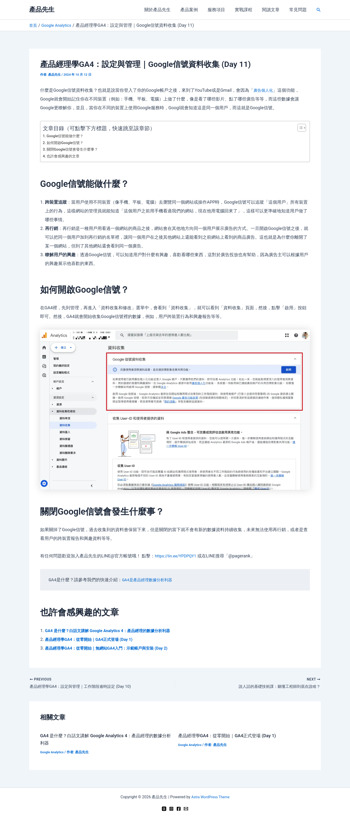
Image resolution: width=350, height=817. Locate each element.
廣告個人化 (264, 89)
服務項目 (219, 9)
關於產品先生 (163, 9)
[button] (318, 10)
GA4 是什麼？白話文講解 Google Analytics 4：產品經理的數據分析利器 (114, 630)
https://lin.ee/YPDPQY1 (177, 555)
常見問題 (298, 9)
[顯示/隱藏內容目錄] (299, 127)
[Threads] (164, 808)
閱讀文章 (272, 9)
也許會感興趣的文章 (64, 156)
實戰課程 (246, 9)
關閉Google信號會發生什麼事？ (74, 149)
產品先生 (41, 9)
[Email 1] (186, 808)
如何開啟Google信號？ (67, 142)
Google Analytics (53, 751)
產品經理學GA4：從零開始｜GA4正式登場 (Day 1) (94, 639)
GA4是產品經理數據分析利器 (150, 579)
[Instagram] (171, 808)
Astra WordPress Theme (210, 796)
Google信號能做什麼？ (67, 136)
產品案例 (193, 9)
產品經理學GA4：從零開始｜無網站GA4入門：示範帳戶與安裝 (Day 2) (113, 647)
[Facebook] (178, 808)
